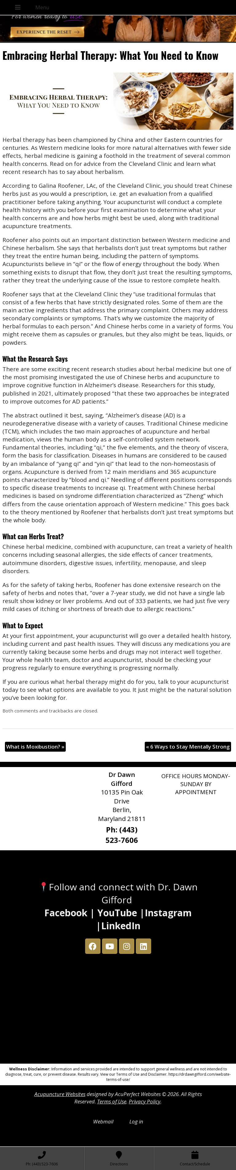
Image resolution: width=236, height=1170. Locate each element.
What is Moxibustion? (35, 746)
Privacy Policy (144, 1101)
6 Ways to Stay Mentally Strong (188, 746)
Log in (136, 1121)
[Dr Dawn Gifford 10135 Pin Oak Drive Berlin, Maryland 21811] (118, 1010)
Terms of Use (111, 1101)
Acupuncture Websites (59, 1094)
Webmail (103, 1121)
